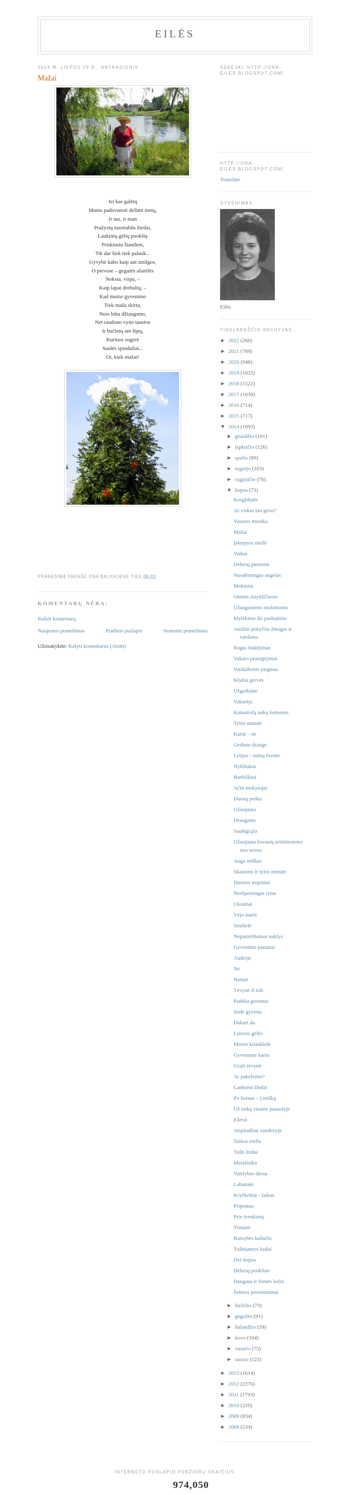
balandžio (246, 1327)
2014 (234, 426)
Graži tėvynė (247, 1065)
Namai (240, 979)
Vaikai (240, 553)
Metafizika (245, 1163)
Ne (236, 968)
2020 (234, 362)
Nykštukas (244, 766)
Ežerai (240, 1119)
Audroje (242, 958)
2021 (234, 351)
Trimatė (241, 1227)
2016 (234, 405)
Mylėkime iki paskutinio (259, 618)
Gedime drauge (250, 744)
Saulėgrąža (245, 831)
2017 (234, 394)
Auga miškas (247, 861)
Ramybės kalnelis (252, 1238)
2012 (234, 1384)
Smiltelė (242, 925)
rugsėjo (243, 468)
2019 (234, 372)
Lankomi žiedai (250, 1087)
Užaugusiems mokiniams (260, 607)
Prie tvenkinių (248, 1216)
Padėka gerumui (250, 1001)
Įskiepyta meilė (250, 543)
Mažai (240, 532)
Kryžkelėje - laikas (253, 1195)
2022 (234, 340)
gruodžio (245, 436)
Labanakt (243, 1184)
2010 (234, 1405)
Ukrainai (242, 904)
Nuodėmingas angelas (257, 575)
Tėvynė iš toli (248, 990)
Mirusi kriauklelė (252, 1044)
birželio (244, 1305)
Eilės (175, 34)
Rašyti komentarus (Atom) (97, 646)
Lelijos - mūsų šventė (256, 755)
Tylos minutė (247, 723)
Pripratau (243, 1206)
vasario (243, 1348)
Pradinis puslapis (124, 630)
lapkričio (245, 447)
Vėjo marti (245, 915)
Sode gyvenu (247, 1012)
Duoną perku (247, 798)
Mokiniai (243, 586)
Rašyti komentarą (56, 618)
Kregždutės (245, 499)
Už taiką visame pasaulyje (261, 1109)
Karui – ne (244, 734)
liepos (242, 490)
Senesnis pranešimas (185, 630)
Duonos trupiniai (251, 882)
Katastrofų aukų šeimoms (260, 712)
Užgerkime (245, 691)
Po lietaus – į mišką (254, 1098)
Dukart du (244, 1022)
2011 (234, 1394)
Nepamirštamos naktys (258, 936)
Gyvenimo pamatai (253, 947)
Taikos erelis (247, 1141)
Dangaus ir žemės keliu (258, 1281)
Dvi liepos (244, 1260)
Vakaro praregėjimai (255, 658)
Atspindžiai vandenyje (257, 1130)
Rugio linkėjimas (251, 647)
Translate (230, 179)
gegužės (244, 1316)
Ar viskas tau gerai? (254, 510)
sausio (242, 1359)
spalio (242, 458)
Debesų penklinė (251, 1270)
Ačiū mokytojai (250, 788)
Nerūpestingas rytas (254, 893)
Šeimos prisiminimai (255, 1292)
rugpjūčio (246, 479)
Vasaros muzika (250, 521)
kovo (241, 1338)
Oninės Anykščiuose (255, 596)
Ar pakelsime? (248, 1076)
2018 (234, 383)
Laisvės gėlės (247, 1033)
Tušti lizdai (245, 1152)
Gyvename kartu (251, 1055)
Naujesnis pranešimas (61, 630)
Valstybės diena (250, 1173)
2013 (234, 1373)
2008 (234, 1427)
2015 (234, 416)
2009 (234, 1416)
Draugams (244, 820)
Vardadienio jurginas (255, 669)
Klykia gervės (248, 680)
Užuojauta (244, 809)
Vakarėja (242, 701)
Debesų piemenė (251, 564)
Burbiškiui (244, 777)
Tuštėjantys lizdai (252, 1249)
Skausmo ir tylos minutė (259, 871)
